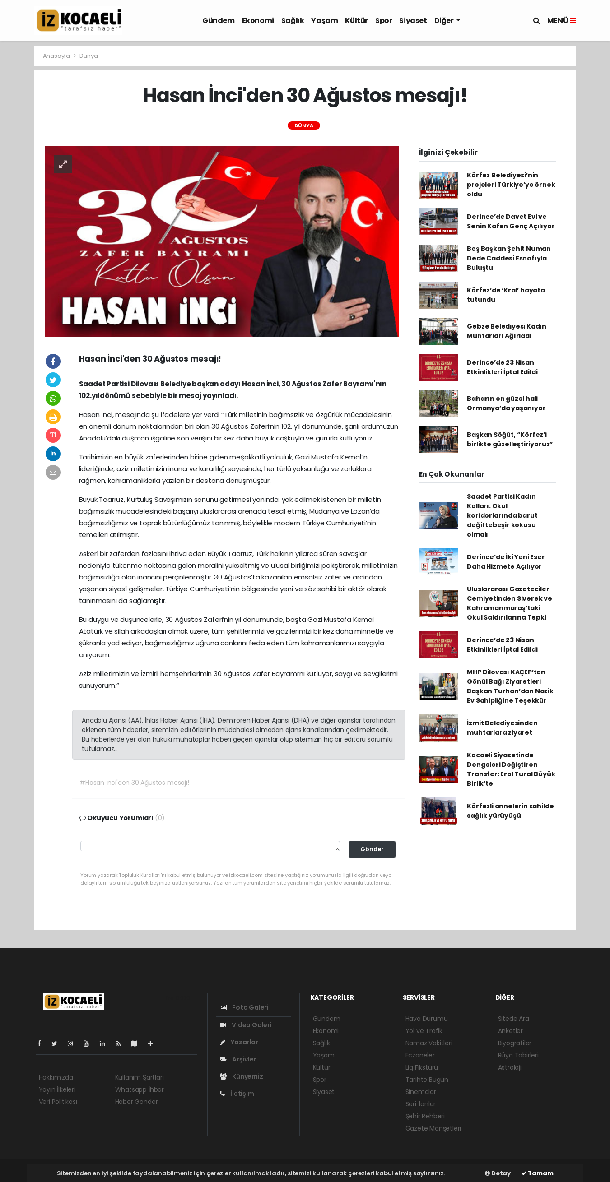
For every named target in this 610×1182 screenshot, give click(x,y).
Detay (498, 1173)
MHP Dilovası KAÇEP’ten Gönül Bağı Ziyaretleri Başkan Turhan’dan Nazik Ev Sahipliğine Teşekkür (510, 686)
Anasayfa (57, 55)
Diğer (444, 20)
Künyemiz (241, 1076)
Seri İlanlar (420, 1103)
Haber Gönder (136, 1101)
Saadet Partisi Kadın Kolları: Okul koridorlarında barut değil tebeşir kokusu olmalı (502, 515)
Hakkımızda (56, 1077)
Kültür (356, 20)
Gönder (372, 849)
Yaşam (324, 20)
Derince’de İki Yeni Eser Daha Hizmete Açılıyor (506, 561)
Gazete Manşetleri (433, 1128)
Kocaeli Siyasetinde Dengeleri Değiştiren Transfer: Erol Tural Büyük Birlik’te (511, 769)
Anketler (510, 1030)
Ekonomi (258, 20)
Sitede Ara (513, 1018)
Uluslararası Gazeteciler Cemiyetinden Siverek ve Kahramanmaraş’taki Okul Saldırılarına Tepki (509, 603)
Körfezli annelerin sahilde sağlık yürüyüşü (510, 811)
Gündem (218, 20)
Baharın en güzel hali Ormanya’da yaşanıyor (506, 403)
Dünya (88, 55)
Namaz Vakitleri (428, 1043)
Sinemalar (420, 1091)
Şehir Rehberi (425, 1116)
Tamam (537, 1173)
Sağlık (292, 20)
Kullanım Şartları (139, 1077)
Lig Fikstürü (421, 1067)
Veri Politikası (58, 1101)
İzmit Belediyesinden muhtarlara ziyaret (502, 727)
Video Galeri (246, 1024)
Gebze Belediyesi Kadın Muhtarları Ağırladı (506, 331)
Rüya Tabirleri (518, 1055)
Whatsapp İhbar (139, 1089)
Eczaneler (420, 1055)
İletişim (237, 1093)
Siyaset (413, 20)
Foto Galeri (244, 1007)
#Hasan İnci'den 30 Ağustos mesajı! (134, 782)
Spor (383, 20)
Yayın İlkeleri (57, 1089)
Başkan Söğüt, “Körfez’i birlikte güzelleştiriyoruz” (510, 439)
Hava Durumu (426, 1018)
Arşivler (238, 1059)
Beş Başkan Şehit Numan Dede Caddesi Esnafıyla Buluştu (509, 258)
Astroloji (510, 1067)
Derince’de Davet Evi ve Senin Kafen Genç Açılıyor (510, 221)
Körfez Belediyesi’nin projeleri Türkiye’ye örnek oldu (511, 185)
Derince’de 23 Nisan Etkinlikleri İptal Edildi (502, 367)
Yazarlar (239, 1042)
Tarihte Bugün (427, 1079)
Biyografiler (515, 1043)
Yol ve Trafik (424, 1030)
